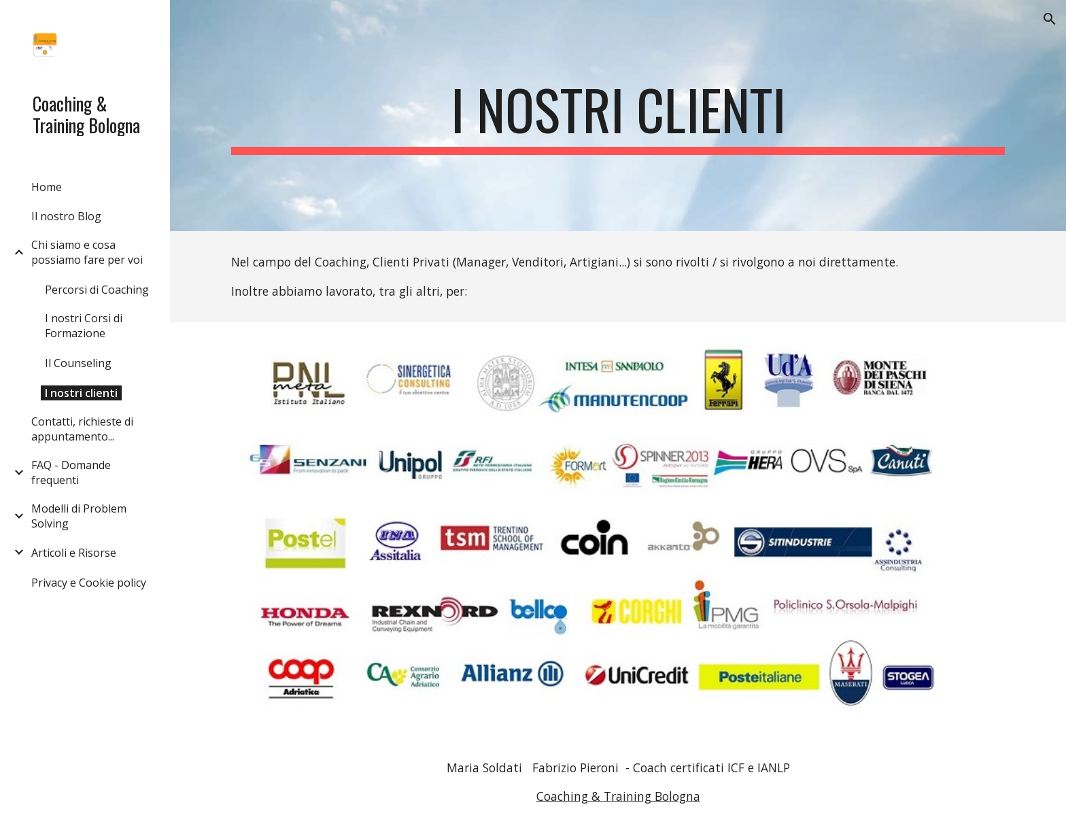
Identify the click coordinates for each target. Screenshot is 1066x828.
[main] (618, 115)
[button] (1049, 19)
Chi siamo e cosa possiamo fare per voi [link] (87, 252)
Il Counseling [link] (78, 363)
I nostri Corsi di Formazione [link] (83, 326)
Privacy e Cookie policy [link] (88, 582)
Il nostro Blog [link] (66, 216)
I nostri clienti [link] (81, 392)
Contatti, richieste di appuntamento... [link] (82, 429)
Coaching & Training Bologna (618, 796)
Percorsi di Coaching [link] (97, 289)
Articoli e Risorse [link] (73, 552)
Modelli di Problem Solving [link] (78, 516)
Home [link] (46, 186)
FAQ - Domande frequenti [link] (71, 472)
